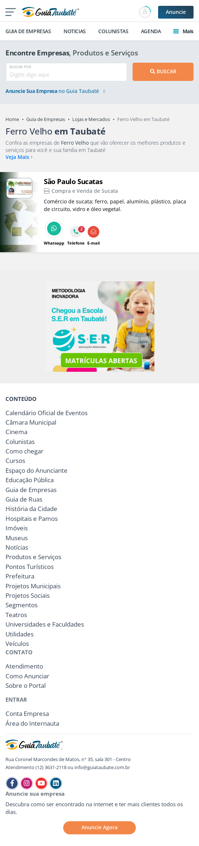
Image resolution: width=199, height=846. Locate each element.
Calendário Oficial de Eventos (46, 413)
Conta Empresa (27, 713)
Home (12, 119)
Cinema (16, 432)
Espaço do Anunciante (36, 470)
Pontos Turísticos (29, 566)
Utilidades (19, 634)
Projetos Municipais (33, 586)
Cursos (15, 460)
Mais (183, 31)
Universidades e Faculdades (44, 624)
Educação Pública (29, 480)
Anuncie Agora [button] (99, 827)
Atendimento (24, 666)
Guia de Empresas (45, 119)
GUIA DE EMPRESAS (28, 31)
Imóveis (16, 528)
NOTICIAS (75, 31)
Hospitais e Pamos (31, 518)
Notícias (16, 547)
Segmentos (21, 605)
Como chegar (24, 451)
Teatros (16, 615)
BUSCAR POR (20, 66)
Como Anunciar (27, 676)
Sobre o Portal (25, 685)
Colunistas (20, 441)
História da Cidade (31, 508)
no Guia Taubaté (55, 91)
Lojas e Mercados (91, 119)
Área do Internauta (32, 723)
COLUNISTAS (113, 31)
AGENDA (151, 31)
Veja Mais (18, 156)
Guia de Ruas (23, 499)
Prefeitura (19, 576)
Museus (16, 538)
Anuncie (176, 11)
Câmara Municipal (30, 422)
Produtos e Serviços (33, 557)
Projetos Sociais (27, 595)
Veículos (17, 643)
